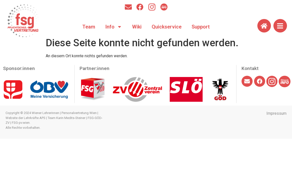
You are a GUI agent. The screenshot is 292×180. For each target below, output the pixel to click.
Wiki (137, 27)
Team (88, 27)
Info (113, 27)
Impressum (276, 113)
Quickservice (167, 27)
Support (201, 27)
